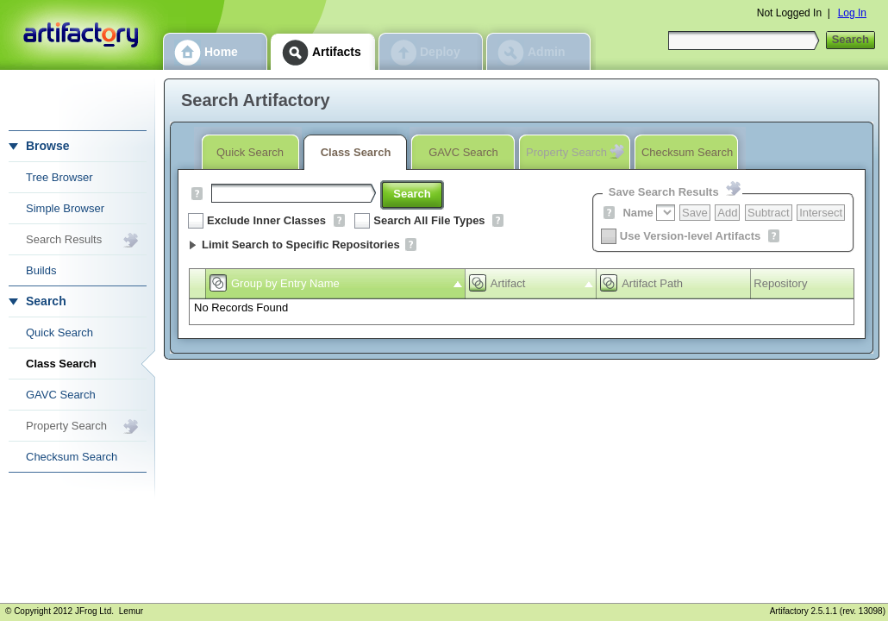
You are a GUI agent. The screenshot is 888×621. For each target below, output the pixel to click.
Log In (852, 13)
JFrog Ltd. (94, 611)
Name (637, 212)
